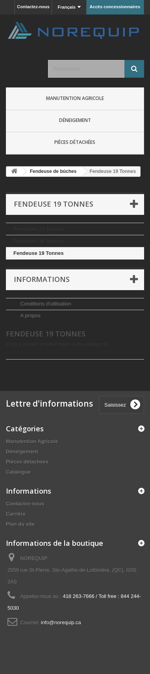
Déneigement (75, 120)
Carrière (16, 514)
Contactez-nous (33, 6)
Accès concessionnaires (115, 6)
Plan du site (20, 524)
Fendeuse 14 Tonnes (38, 229)
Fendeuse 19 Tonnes (38, 253)
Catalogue (18, 472)
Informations (42, 279)
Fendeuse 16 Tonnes (38, 241)
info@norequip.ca (61, 622)
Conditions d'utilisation (45, 304)
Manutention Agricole (75, 98)
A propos (30, 315)
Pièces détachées (74, 142)
